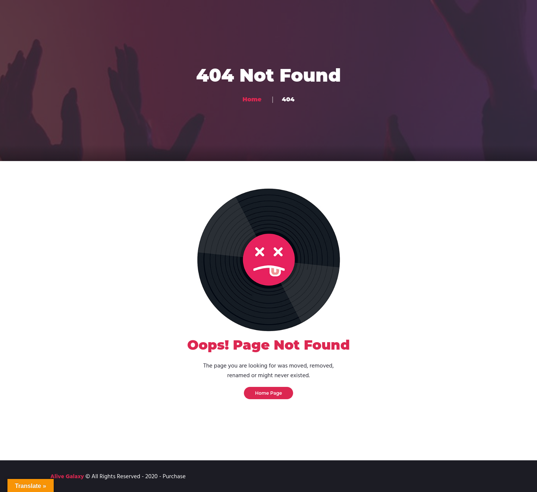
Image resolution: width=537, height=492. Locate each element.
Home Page (268, 393)
